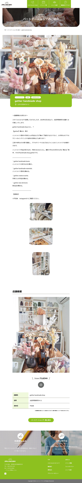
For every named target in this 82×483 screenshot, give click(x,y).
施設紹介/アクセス (65, 3)
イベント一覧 (43, 3)
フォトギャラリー (69, 466)
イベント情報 (68, 463)
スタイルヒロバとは (32, 3)
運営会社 (50, 470)
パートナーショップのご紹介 (14, 30)
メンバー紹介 (54, 3)
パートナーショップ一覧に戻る (41, 420)
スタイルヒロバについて (54, 463)
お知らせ (67, 459)
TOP (5, 30)
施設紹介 (50, 466)
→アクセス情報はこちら (11, 470)
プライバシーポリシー (53, 473)
